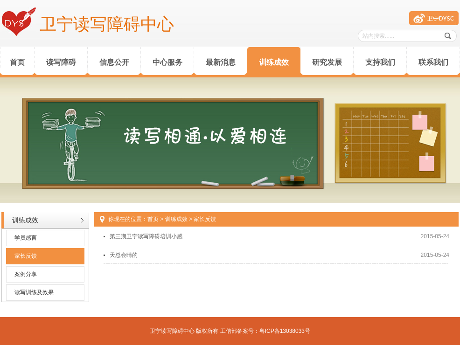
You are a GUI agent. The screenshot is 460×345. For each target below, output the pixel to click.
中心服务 (167, 62)
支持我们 (380, 62)
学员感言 (25, 238)
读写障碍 (61, 62)
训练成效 (274, 62)
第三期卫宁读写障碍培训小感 (146, 236)
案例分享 (25, 274)
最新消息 (221, 62)
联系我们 (433, 62)
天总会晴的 (124, 255)
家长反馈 (25, 256)
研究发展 (327, 62)
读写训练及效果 (34, 292)
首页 (17, 62)
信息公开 (114, 62)
